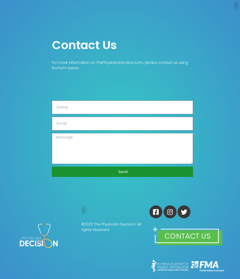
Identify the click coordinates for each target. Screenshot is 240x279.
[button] (236, 5)
